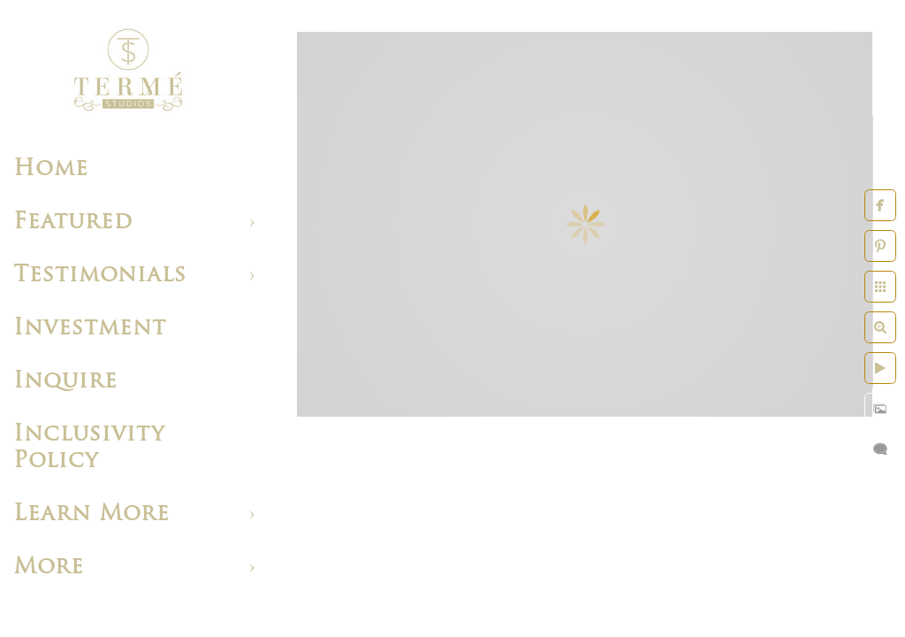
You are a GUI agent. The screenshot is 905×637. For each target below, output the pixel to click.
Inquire (65, 382)
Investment (89, 329)
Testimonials (99, 276)
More (48, 567)
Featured (73, 222)
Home (50, 169)
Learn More (91, 514)
